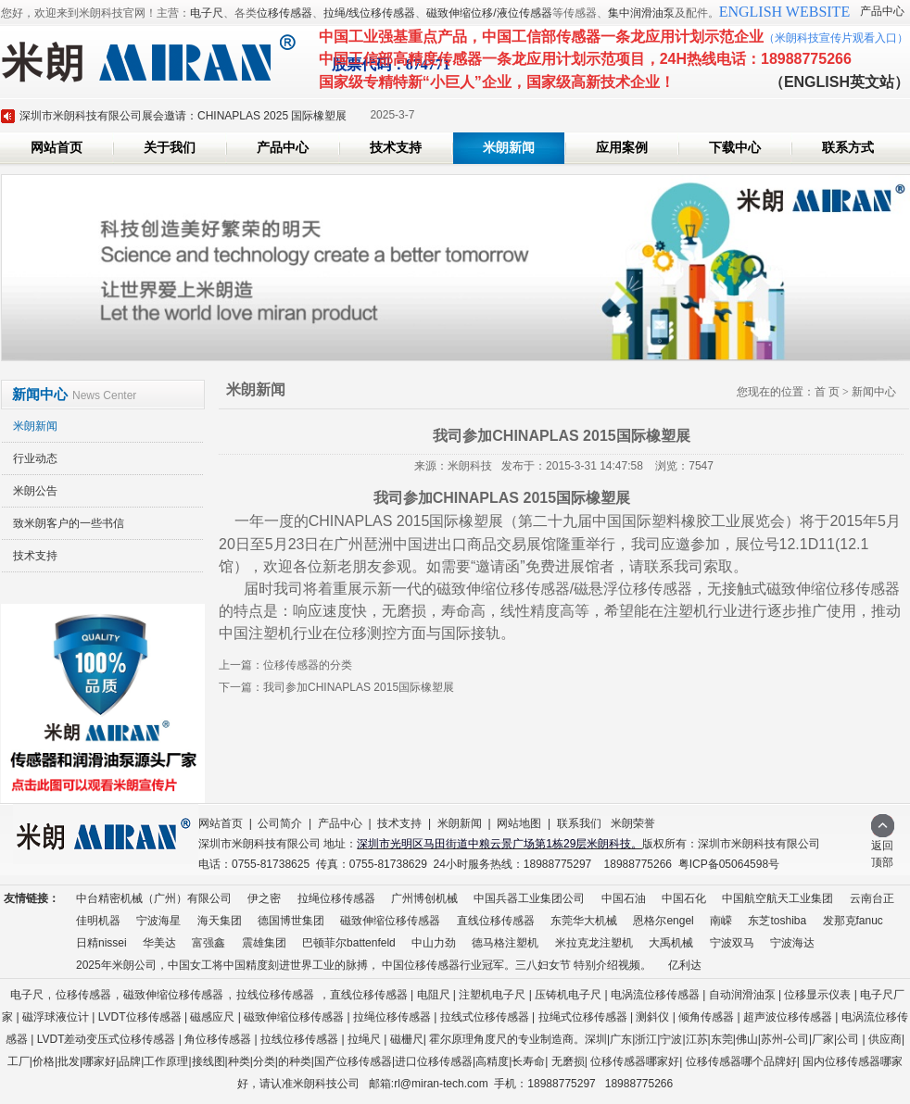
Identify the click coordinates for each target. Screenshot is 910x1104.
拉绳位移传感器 (336, 898)
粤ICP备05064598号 (728, 864)
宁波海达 (792, 942)
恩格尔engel (663, 920)
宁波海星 (158, 920)
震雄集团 (264, 942)
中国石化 (684, 898)
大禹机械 (671, 942)
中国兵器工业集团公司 (529, 898)
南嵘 (721, 920)
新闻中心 (874, 391)
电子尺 (206, 12)
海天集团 (219, 920)
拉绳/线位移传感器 (369, 12)
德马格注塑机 (505, 942)
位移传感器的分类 (307, 665)
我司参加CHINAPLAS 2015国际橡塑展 (358, 687)
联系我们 (579, 823)
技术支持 (396, 148)
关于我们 (170, 148)
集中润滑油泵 (641, 12)
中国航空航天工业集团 (777, 898)
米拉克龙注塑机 (594, 942)
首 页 (827, 391)
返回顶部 (882, 848)
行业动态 (35, 458)
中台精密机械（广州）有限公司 (154, 898)
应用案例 (622, 148)
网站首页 (56, 148)
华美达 (159, 942)
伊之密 (264, 898)
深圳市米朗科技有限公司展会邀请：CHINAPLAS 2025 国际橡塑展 (183, 115)
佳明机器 (98, 920)
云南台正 (872, 898)
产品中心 (882, 11)
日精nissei (101, 942)
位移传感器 (284, 12)
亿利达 (684, 965)
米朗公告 (35, 490)
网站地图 (519, 823)
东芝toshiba (777, 920)
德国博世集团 (291, 920)
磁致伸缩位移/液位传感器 (488, 12)
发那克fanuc (853, 920)
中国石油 (623, 898)
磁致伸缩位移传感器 (390, 920)
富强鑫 (208, 942)
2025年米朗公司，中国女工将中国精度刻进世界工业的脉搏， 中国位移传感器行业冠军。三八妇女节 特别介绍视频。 (363, 965)
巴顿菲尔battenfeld (349, 942)
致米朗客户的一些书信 (68, 523)
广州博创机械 (424, 898)
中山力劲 (433, 942)
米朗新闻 (509, 148)
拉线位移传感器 (275, 994)
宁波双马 (732, 942)
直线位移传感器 (496, 920)
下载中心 (735, 148)
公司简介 (280, 823)
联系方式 (848, 148)
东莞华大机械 (583, 920)
